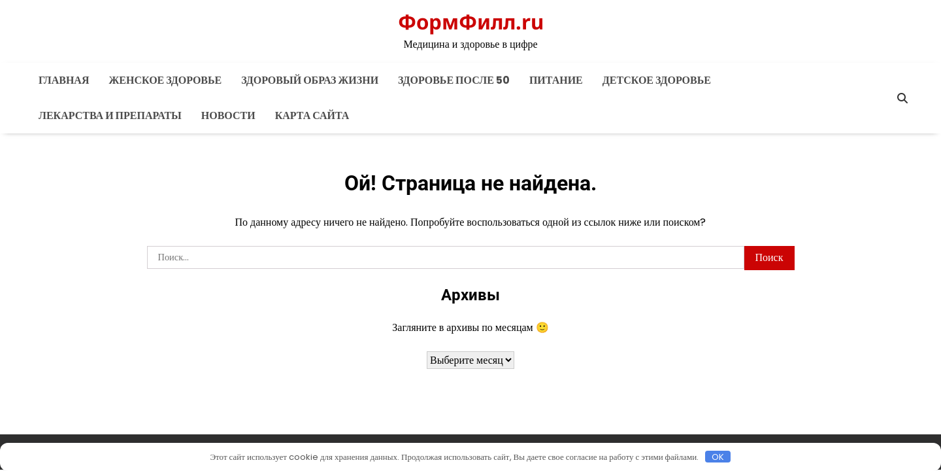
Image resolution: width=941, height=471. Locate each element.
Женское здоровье (165, 80)
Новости (228, 115)
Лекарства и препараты (110, 115)
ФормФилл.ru (471, 21)
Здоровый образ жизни (309, 80)
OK (718, 456)
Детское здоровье (657, 80)
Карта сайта (312, 115)
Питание (556, 80)
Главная (64, 80)
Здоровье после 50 (454, 80)
